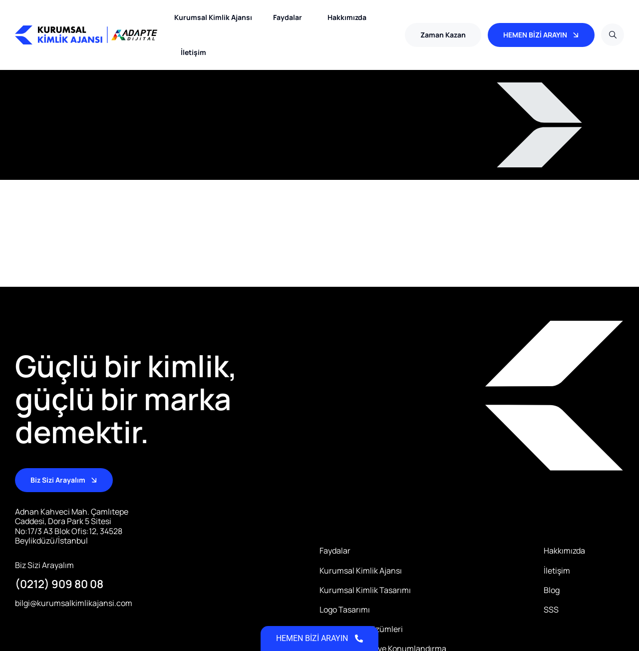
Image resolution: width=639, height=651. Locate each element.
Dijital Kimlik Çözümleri (361, 629)
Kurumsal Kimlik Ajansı (213, 17)
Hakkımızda (346, 17)
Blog (552, 590)
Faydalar (290, 17)
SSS (551, 610)
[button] (443, 35)
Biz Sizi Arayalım (44, 565)
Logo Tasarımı (345, 610)
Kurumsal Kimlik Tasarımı (365, 590)
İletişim (193, 52)
